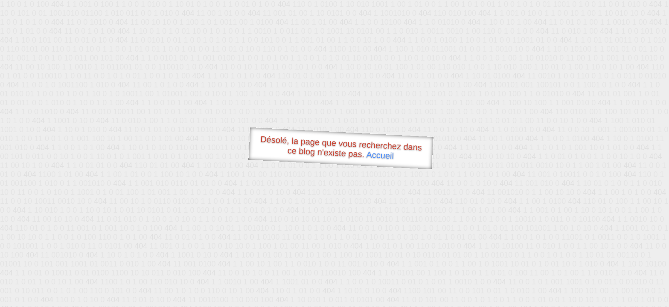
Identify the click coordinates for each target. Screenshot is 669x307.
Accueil (380, 155)
